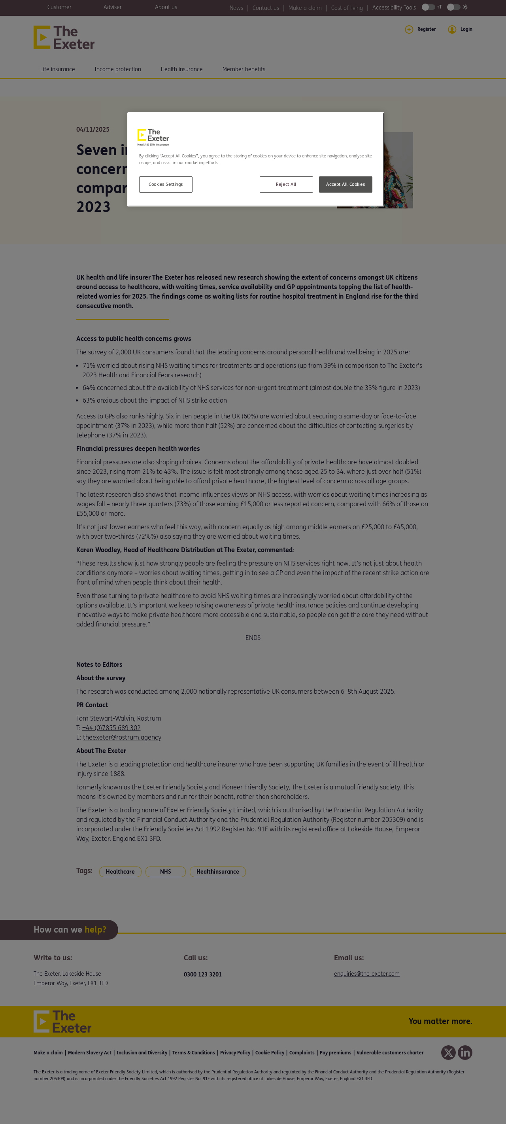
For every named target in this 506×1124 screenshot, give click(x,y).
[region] (255, 159)
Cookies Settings (166, 184)
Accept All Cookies (345, 184)
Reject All (286, 184)
